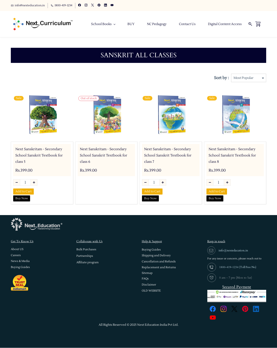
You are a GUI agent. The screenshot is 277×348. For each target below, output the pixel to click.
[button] (17, 249)
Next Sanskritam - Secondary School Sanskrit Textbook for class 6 (103, 155)
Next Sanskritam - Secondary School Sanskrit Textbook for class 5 (39, 155)
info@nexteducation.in (233, 251)
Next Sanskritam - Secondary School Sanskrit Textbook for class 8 (232, 155)
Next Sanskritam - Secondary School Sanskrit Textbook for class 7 (168, 155)
